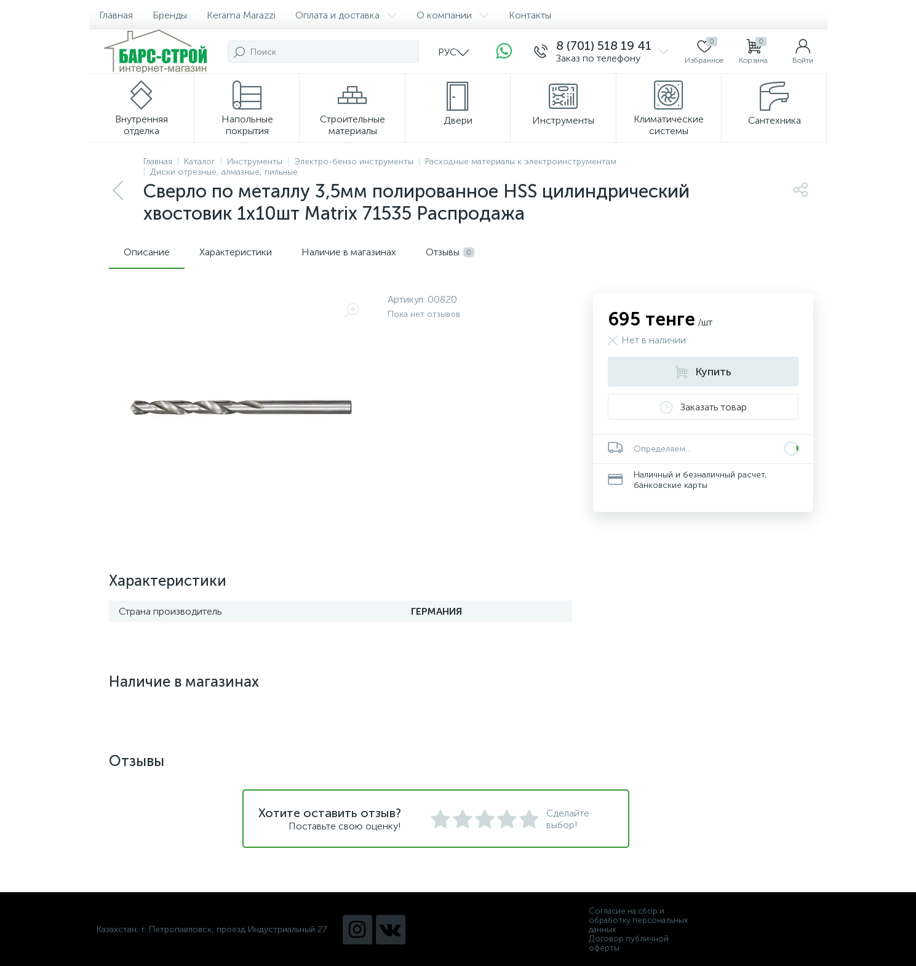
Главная (116, 15)
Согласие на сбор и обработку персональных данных (638, 920)
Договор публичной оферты (629, 943)
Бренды (170, 15)
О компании (452, 15)
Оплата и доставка (346, 15)
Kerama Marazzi (241, 15)
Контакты (530, 15)
